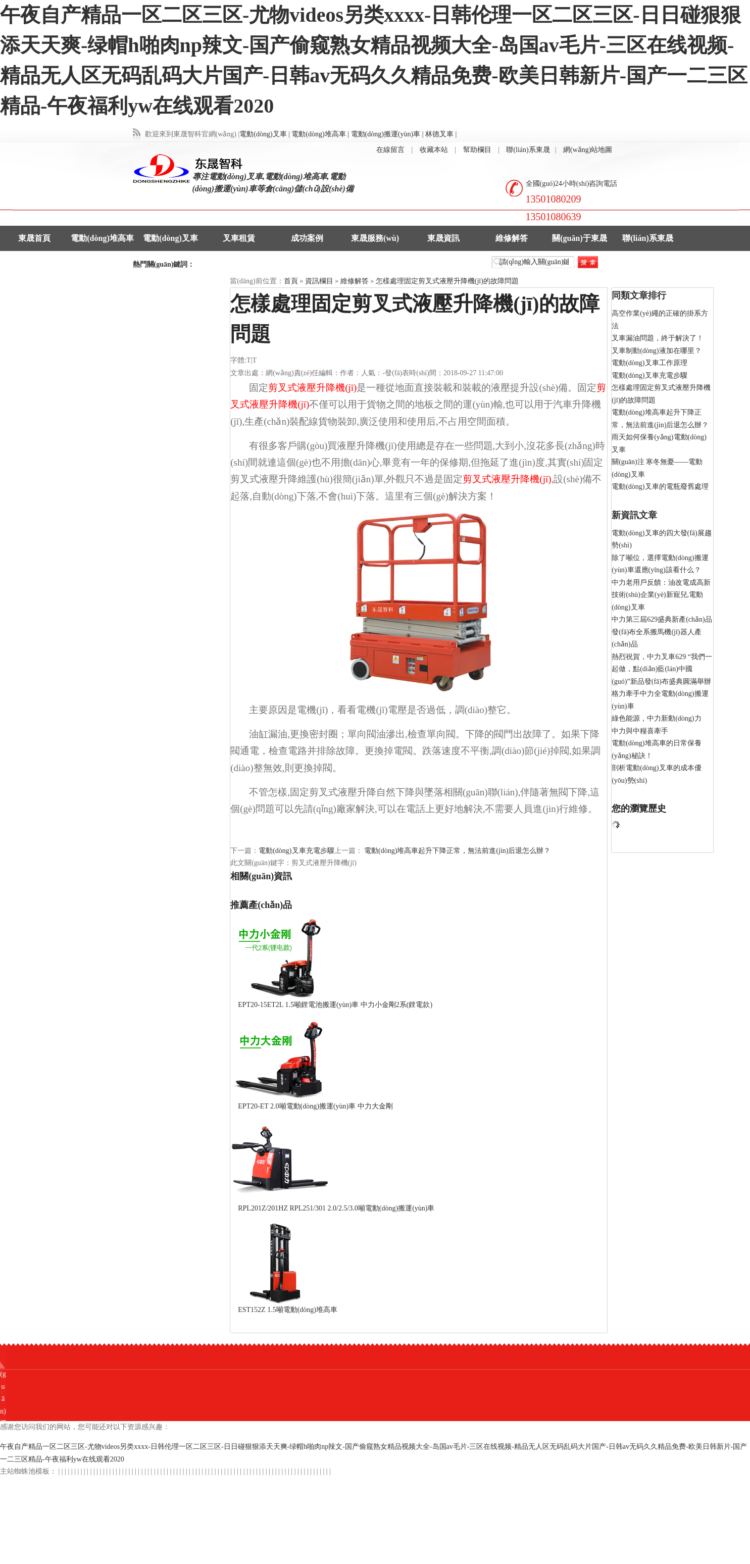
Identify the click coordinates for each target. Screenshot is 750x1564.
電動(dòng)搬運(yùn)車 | (387, 134)
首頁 (291, 281)
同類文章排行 (639, 295)
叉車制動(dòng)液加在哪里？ (656, 351)
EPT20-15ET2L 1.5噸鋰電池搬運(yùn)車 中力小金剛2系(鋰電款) (335, 1004)
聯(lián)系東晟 (527, 150)
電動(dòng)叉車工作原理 (649, 363)
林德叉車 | (441, 134)
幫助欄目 (477, 150)
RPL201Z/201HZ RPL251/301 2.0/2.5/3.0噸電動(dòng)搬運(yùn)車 (336, 1208)
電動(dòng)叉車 (170, 238)
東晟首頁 (34, 238)
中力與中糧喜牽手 (640, 731)
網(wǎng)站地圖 (587, 150)
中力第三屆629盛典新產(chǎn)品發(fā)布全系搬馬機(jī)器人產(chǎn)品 (662, 632)
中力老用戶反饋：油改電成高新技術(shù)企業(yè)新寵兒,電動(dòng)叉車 (661, 595)
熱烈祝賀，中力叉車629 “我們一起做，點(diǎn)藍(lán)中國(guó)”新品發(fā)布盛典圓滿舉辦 (662, 669)
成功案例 (307, 238)
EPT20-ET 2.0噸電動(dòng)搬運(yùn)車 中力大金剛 (315, 1106)
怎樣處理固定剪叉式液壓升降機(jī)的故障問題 (447, 281)
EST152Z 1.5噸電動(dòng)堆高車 (287, 1310)
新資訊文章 (634, 515)
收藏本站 (434, 150)
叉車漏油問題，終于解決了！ (658, 338)
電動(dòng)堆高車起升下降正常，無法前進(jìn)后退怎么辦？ (457, 850)
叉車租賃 (239, 238)
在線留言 (390, 150)
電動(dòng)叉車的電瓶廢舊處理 (660, 486)
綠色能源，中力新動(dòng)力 (656, 718)
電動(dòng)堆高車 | (320, 134)
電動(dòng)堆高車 (102, 238)
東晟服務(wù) (375, 238)
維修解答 (511, 238)
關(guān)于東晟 (579, 238)
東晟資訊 (443, 238)
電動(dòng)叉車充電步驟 (296, 850)
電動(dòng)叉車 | (264, 134)
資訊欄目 (319, 281)
